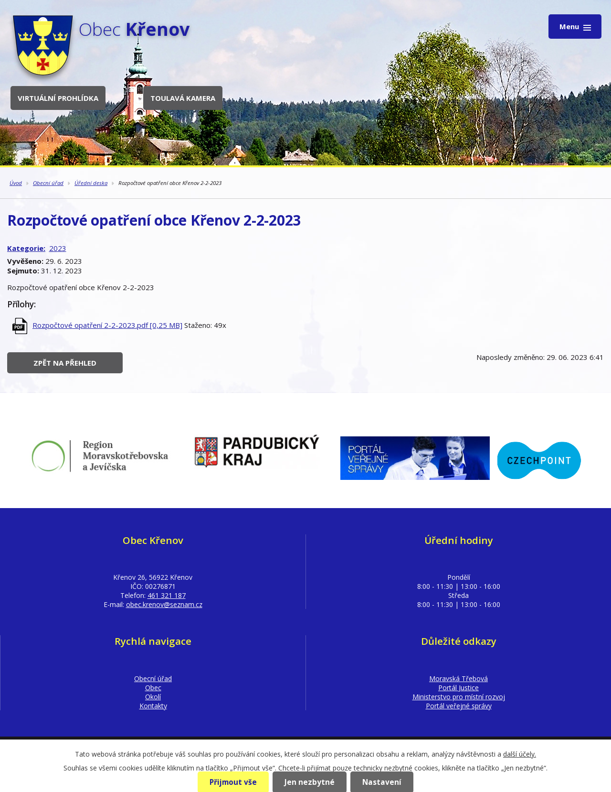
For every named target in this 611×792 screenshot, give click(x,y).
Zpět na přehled (64, 363)
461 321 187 (166, 595)
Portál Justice (458, 687)
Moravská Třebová (458, 678)
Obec (153, 687)
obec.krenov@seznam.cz (164, 604)
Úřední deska (90, 182)
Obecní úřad (48, 182)
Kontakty (153, 705)
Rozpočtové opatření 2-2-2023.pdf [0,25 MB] (107, 325)
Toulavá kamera (182, 98)
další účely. (519, 754)
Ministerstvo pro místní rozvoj (458, 696)
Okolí (153, 696)
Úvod (16, 182)
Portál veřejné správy (459, 705)
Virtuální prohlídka (58, 98)
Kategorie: (26, 248)
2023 (57, 248)
